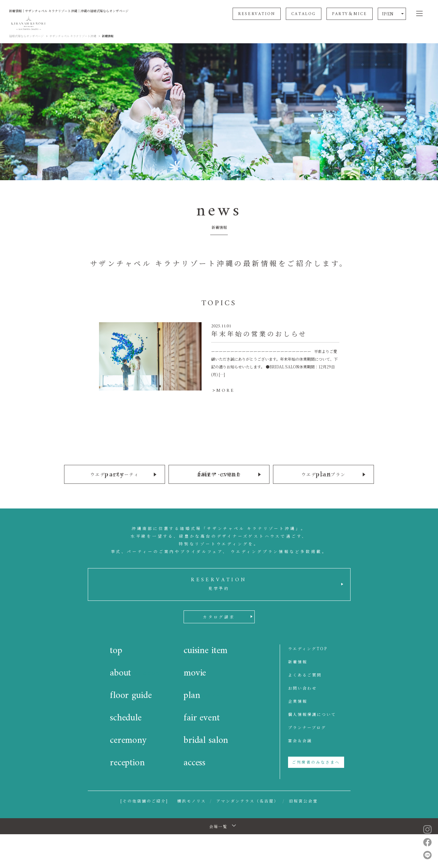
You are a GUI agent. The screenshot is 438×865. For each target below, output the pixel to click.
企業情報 (297, 700)
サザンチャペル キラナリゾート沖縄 (72, 36)
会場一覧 (218, 825)
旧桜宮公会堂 (303, 800)
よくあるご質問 (305, 674)
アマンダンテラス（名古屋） (247, 800)
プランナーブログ (307, 726)
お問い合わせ (302, 687)
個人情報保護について (312, 713)
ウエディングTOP (307, 648)
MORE (225, 391)
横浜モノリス (191, 800)
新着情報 (297, 661)
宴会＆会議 (300, 740)
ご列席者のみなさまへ (316, 761)
